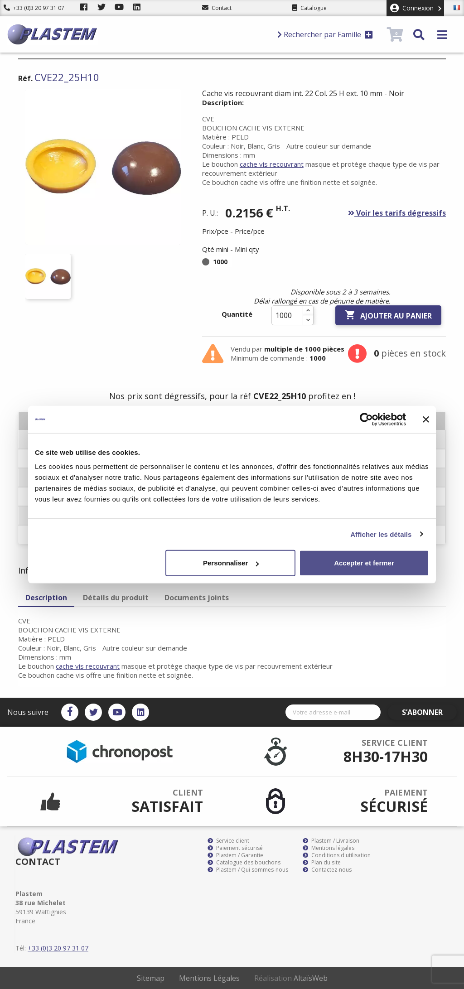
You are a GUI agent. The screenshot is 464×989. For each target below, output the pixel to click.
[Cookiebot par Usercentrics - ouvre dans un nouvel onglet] (366, 419)
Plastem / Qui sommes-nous (248, 869)
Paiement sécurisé (235, 848)
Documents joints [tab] (196, 598)
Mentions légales (328, 848)
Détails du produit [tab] (116, 598)
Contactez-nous (327, 869)
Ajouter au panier (388, 315)
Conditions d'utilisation (337, 855)
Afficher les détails (380, 534)
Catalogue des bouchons (244, 862)
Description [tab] (46, 598)
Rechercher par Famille (325, 34)
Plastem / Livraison (331, 840)
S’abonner (430, 712)
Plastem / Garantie (235, 855)
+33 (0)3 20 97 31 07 (34, 8)
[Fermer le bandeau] (426, 419)
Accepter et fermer (364, 563)
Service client (228, 840)
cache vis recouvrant (272, 164)
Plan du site (322, 862)
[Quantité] (287, 315)
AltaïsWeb (311, 978)
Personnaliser (231, 563)
